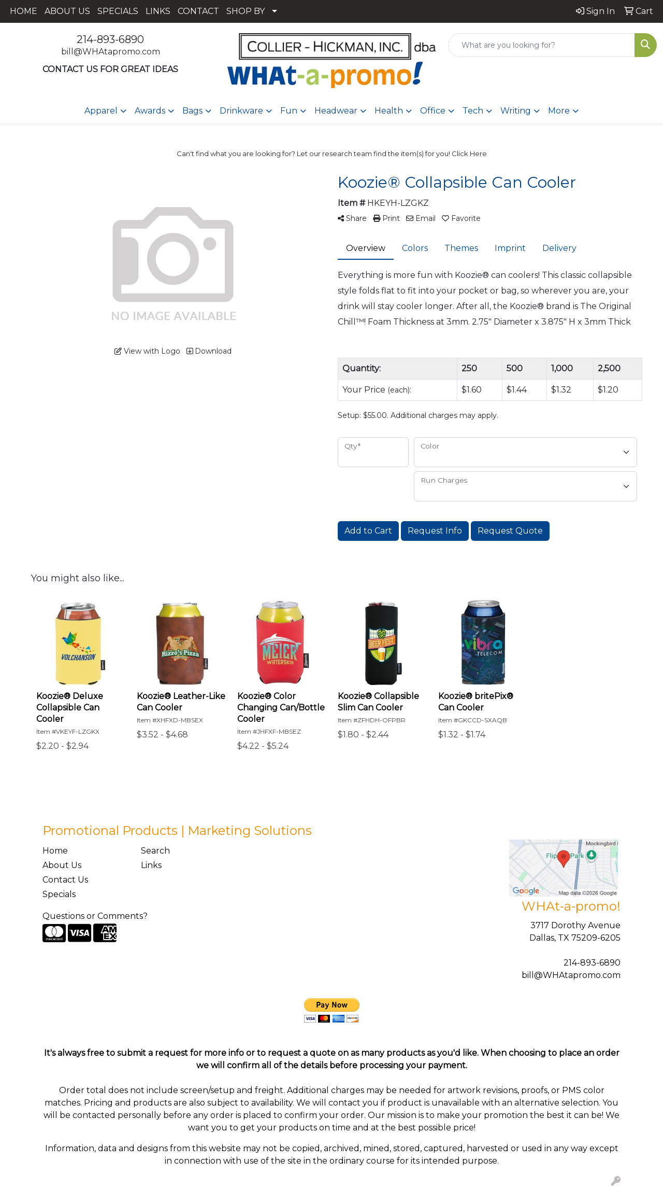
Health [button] (388, 111)
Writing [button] (515, 111)
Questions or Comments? (95, 916)
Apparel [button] (101, 111)
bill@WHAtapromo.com (110, 52)
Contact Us (65, 880)
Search (155, 851)
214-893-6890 (110, 39)
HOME (23, 11)
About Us (61, 865)
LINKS (158, 11)
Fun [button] (288, 111)
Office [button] (432, 111)
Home (55, 851)
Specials (59, 894)
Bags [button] (192, 111)
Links (151, 865)
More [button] (559, 111)
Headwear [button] (335, 111)
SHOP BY (245, 11)
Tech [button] (473, 111)
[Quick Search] (541, 45)
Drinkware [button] (241, 111)
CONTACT (198, 11)
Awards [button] (150, 111)
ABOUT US (67, 11)
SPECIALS (117, 11)
